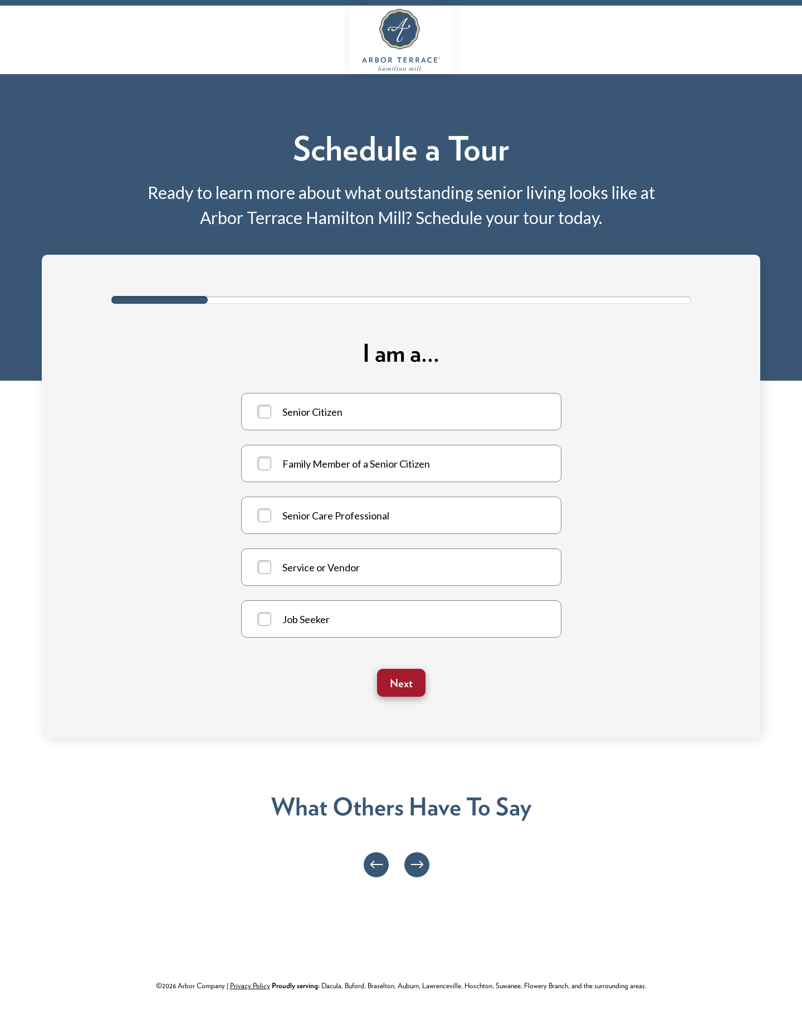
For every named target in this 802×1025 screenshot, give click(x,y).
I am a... (401, 353)
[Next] (416, 864)
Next (401, 683)
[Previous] (376, 864)
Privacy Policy (250, 986)
